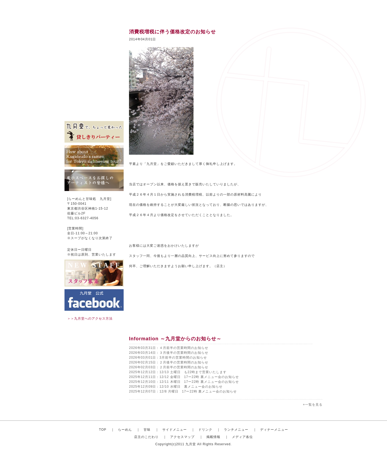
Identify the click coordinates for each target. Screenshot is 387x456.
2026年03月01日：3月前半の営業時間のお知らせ (168, 357)
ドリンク (94, 65)
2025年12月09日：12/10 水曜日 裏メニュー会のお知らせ (176, 386)
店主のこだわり (94, 89)
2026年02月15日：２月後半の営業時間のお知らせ (168, 362)
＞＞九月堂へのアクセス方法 (90, 318)
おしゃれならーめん (94, 40)
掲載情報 (94, 105)
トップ (94, 32)
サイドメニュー (94, 56)
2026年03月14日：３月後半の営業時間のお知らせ (168, 353)
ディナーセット (94, 81)
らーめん (125, 430)
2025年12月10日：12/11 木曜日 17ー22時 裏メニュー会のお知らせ (184, 382)
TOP (102, 430)
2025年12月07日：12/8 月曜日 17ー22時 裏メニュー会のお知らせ (183, 391)
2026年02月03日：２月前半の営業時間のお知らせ (168, 367)
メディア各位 (94, 113)
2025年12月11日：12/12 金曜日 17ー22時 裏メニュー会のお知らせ (184, 377)
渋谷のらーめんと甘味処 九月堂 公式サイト (98, 11)
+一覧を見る (312, 404)
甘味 (94, 48)
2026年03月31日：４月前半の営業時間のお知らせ (168, 348)
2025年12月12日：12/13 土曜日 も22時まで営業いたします (178, 372)
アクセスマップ (94, 97)
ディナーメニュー (274, 430)
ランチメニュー (94, 73)
